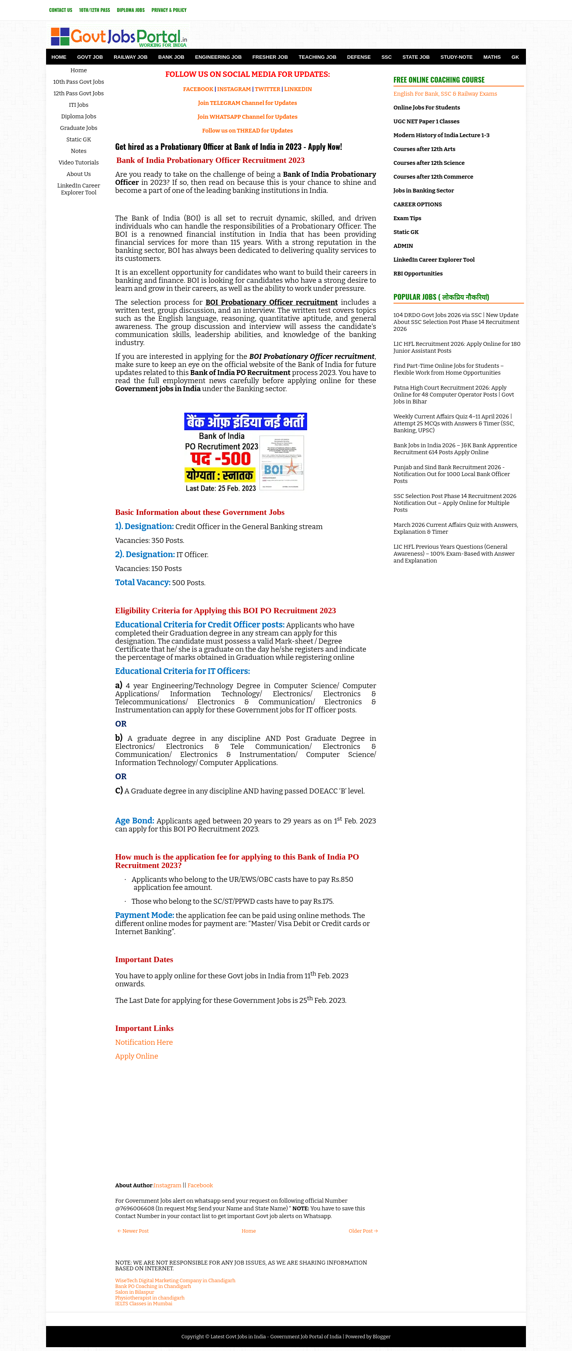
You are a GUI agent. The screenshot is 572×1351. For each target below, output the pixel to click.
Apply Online (136, 1056)
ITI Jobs (79, 104)
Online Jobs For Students (426, 107)
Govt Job (90, 57)
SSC (387, 57)
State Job (416, 57)
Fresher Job (270, 57)
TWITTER (267, 89)
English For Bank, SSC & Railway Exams (445, 93)
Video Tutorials (79, 162)
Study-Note (456, 57)
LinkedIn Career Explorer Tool (78, 189)
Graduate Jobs (79, 127)
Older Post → (363, 1231)
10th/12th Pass (94, 10)
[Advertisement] (245, 1120)
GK (515, 57)
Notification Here (144, 1042)
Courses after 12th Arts (424, 149)
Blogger (382, 1336)
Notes (79, 151)
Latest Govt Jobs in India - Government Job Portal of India (275, 1336)
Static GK (78, 139)
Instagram (167, 1185)
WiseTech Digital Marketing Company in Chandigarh (175, 1280)
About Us (78, 174)
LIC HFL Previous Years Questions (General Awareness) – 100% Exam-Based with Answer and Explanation (454, 553)
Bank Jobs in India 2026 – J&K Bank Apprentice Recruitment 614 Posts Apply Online (455, 449)
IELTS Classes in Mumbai (143, 1303)
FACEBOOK (198, 89)
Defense (358, 57)
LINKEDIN (298, 89)
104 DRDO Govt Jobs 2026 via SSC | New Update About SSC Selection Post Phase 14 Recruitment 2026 (456, 322)
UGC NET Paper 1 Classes (426, 121)
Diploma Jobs (131, 10)
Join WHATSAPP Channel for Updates (248, 116)
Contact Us (60, 10)
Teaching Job (317, 57)
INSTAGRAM (234, 89)
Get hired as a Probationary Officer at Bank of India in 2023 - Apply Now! (228, 146)
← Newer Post (133, 1231)
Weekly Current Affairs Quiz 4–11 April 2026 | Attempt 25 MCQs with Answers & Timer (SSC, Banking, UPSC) (453, 423)
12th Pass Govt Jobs (78, 93)
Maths (492, 57)
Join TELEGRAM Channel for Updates (247, 103)
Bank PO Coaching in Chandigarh (153, 1286)
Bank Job (171, 57)
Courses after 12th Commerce (433, 176)
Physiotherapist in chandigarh (150, 1298)
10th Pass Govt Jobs (78, 81)
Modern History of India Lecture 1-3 (441, 135)
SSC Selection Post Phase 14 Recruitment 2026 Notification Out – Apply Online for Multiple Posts (454, 503)
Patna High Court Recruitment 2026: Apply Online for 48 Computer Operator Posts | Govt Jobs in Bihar (453, 394)
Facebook (200, 1185)
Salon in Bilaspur (134, 1292)
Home (58, 57)
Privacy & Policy (169, 10)
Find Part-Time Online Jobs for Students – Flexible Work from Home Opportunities (448, 369)
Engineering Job (218, 57)
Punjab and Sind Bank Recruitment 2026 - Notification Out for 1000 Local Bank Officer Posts (451, 474)
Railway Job (130, 57)
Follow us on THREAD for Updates (247, 130)
